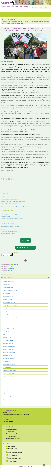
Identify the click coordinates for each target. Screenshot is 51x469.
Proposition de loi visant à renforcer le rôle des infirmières (12, 218)
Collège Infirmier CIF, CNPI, (8, 296)
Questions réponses (7, 361)
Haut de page (10, 446)
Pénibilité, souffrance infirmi (9, 358)
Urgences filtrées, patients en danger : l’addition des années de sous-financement (16, 206)
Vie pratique (5, 399)
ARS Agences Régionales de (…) (10, 290)
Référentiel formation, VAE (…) (9, 370)
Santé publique (6, 391)
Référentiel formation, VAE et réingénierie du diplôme (11, 226)
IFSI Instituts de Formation (8, 340)
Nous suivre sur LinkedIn (14, 458)
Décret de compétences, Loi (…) (10, 305)
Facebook (15, 264)
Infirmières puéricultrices (8, 349)
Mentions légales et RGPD (13, 438)
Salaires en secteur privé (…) (9, 382)
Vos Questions (10, 427)
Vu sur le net (5, 402)
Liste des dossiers (6, 277)
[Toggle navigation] (5, 14)
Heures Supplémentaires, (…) (9, 331)
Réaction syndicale (7, 367)
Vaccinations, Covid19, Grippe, (9, 396)
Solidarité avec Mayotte (5, 216)
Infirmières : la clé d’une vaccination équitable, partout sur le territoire (14, 201)
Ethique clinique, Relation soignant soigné (9, 231)
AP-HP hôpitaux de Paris (8, 287)
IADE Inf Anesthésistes (8, 334)
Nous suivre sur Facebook (14, 452)
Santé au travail (6, 385)
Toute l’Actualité (6, 275)
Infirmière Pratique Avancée (9, 346)
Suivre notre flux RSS (13, 461)
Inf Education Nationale (8, 343)
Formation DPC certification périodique (8, 228)
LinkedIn (11, 268)
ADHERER (25, 240)
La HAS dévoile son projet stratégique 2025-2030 (10, 214)
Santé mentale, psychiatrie (8, 388)
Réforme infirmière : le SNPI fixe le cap (8, 197)
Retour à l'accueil (11, 448)
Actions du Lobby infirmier (8, 281)
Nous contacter (10, 432)
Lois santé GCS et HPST (8, 355)
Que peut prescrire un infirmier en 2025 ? (8, 212)
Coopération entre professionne (9, 302)
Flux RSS (9, 270)
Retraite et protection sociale (9, 373)
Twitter (11, 266)
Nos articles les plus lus (25, 248)
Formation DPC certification (9, 328)
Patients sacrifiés (4, 204)
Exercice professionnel (8, 326)
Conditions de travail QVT (8, 299)
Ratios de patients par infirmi (9, 364)
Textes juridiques (6, 393)
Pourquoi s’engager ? (11, 436)
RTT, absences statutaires (8, 376)
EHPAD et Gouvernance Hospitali (10, 320)
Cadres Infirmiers (6, 293)
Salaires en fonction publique (9, 379)
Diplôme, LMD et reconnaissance (10, 311)
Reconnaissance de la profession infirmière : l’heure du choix (12, 219)
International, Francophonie (9, 352)
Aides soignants (6, 284)
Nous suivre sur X (12, 455)
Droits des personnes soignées (9, 314)
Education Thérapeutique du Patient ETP (8, 233)
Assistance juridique (11, 429)
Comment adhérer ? (11, 434)
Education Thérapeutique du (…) (10, 317)
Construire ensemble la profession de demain (9, 199)
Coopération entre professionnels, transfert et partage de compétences (14, 229)
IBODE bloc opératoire (7, 337)
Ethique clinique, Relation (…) (9, 323)
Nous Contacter (11, 410)
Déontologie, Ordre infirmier (9, 308)
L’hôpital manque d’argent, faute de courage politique (11, 203)
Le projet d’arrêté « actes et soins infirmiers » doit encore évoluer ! (13, 196)
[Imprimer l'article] (12, 179)
